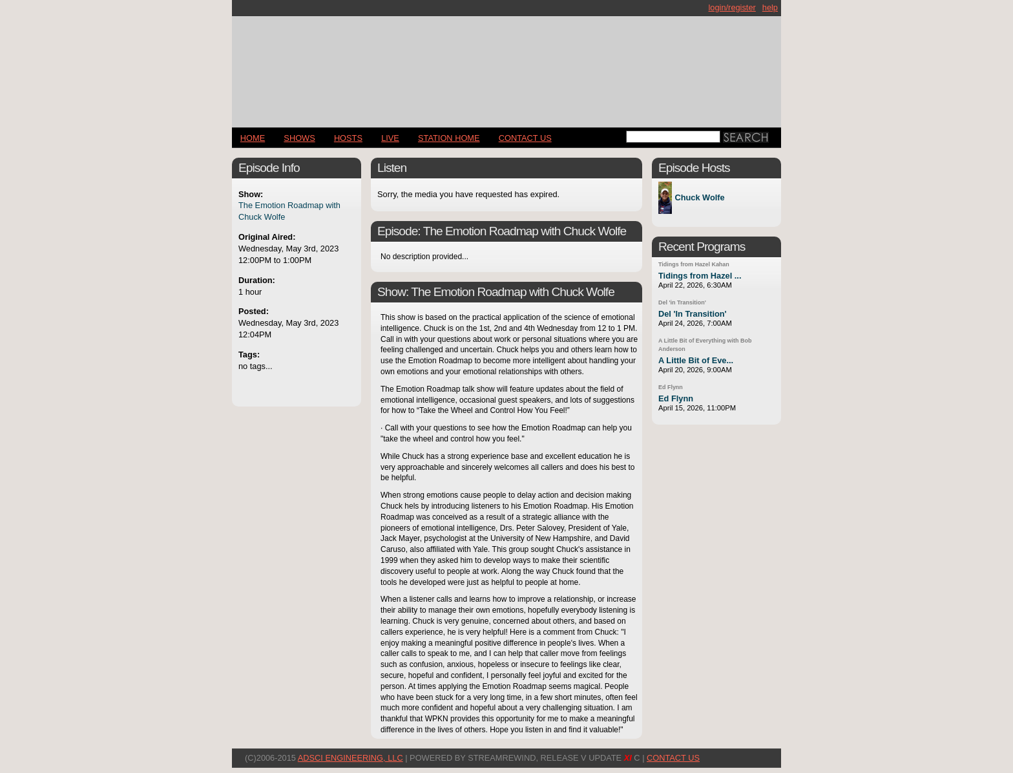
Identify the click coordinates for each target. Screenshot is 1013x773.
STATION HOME (449, 138)
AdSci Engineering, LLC (350, 758)
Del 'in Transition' (682, 302)
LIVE (390, 138)
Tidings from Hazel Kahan (693, 264)
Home (252, 138)
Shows (299, 138)
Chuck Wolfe (699, 198)
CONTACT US (525, 138)
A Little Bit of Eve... (695, 360)
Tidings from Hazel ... (699, 276)
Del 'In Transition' (692, 314)
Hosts (348, 138)
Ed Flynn (670, 387)
